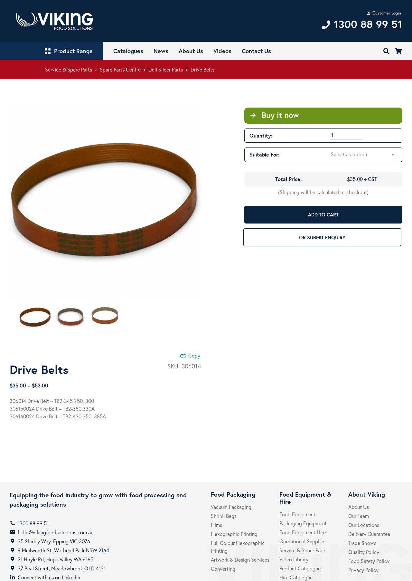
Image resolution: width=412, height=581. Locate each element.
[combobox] (363, 154)
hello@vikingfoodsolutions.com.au (55, 532)
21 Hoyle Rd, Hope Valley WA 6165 (55, 559)
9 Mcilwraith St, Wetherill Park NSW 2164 (63, 550)
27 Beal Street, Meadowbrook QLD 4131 (62, 568)
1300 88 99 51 (33, 523)
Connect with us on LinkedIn (49, 577)
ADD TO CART (323, 214)
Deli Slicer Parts (165, 69)
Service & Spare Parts (68, 69)
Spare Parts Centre (120, 69)
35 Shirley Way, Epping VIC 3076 (54, 541)
